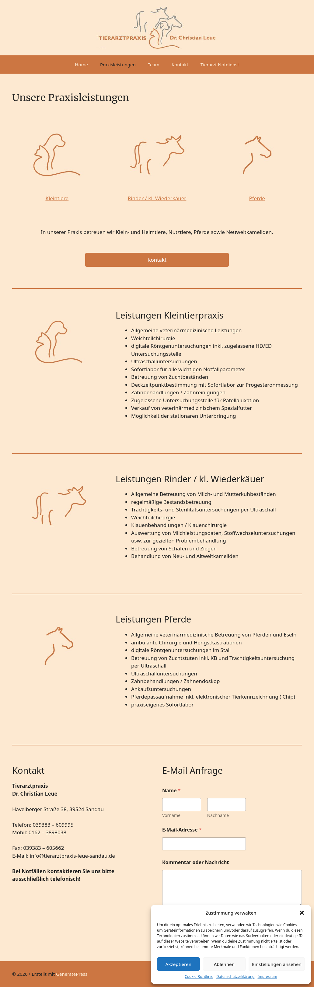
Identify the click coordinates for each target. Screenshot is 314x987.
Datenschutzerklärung (235, 976)
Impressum (267, 976)
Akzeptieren (178, 964)
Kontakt (180, 64)
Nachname (218, 815)
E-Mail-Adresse (182, 830)
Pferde (257, 198)
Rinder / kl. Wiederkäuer (157, 198)
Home (81, 64)
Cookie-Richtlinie (199, 976)
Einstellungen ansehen (277, 964)
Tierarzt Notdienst (220, 64)
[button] (302, 913)
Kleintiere (56, 198)
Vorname (171, 815)
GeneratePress (71, 974)
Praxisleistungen (118, 64)
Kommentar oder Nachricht (195, 862)
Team (153, 64)
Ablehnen (224, 964)
